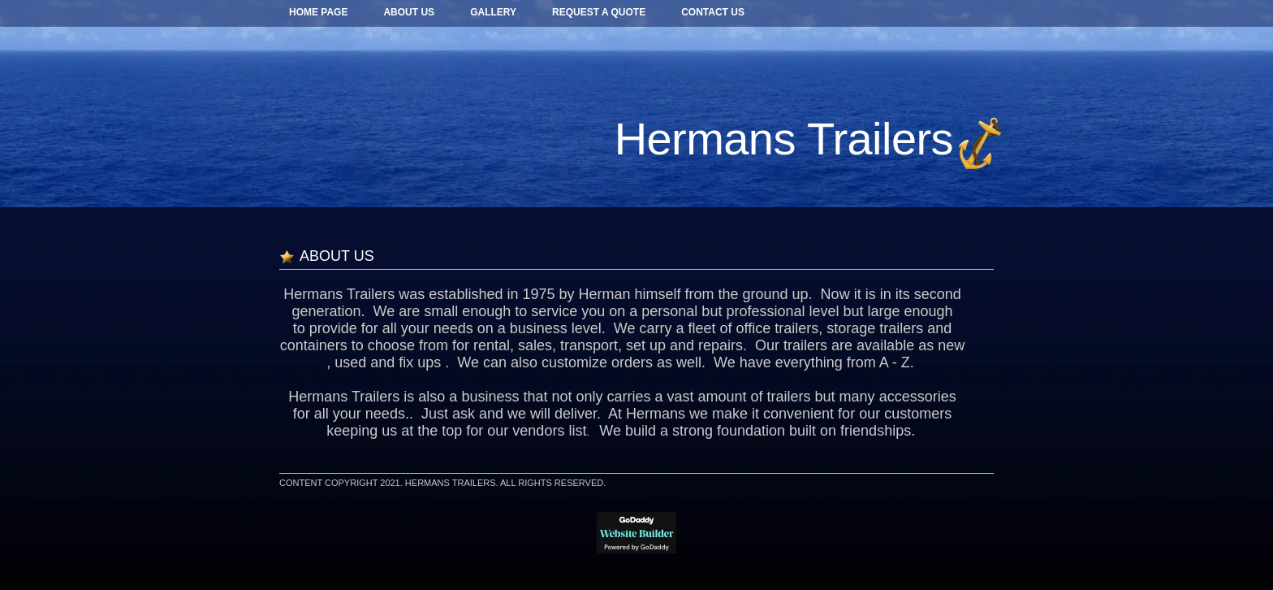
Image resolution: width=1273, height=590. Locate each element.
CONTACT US (712, 12)
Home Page (318, 12)
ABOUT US (408, 12)
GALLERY (493, 12)
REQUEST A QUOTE (598, 12)
